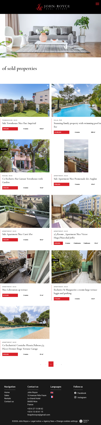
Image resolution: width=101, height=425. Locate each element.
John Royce (32, 392)
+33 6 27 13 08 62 (35, 409)
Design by (83, 421)
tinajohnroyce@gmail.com (38, 415)
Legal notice (36, 421)
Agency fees (49, 421)
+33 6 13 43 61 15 (35, 412)
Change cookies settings (67, 421)
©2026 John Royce (20, 421)
